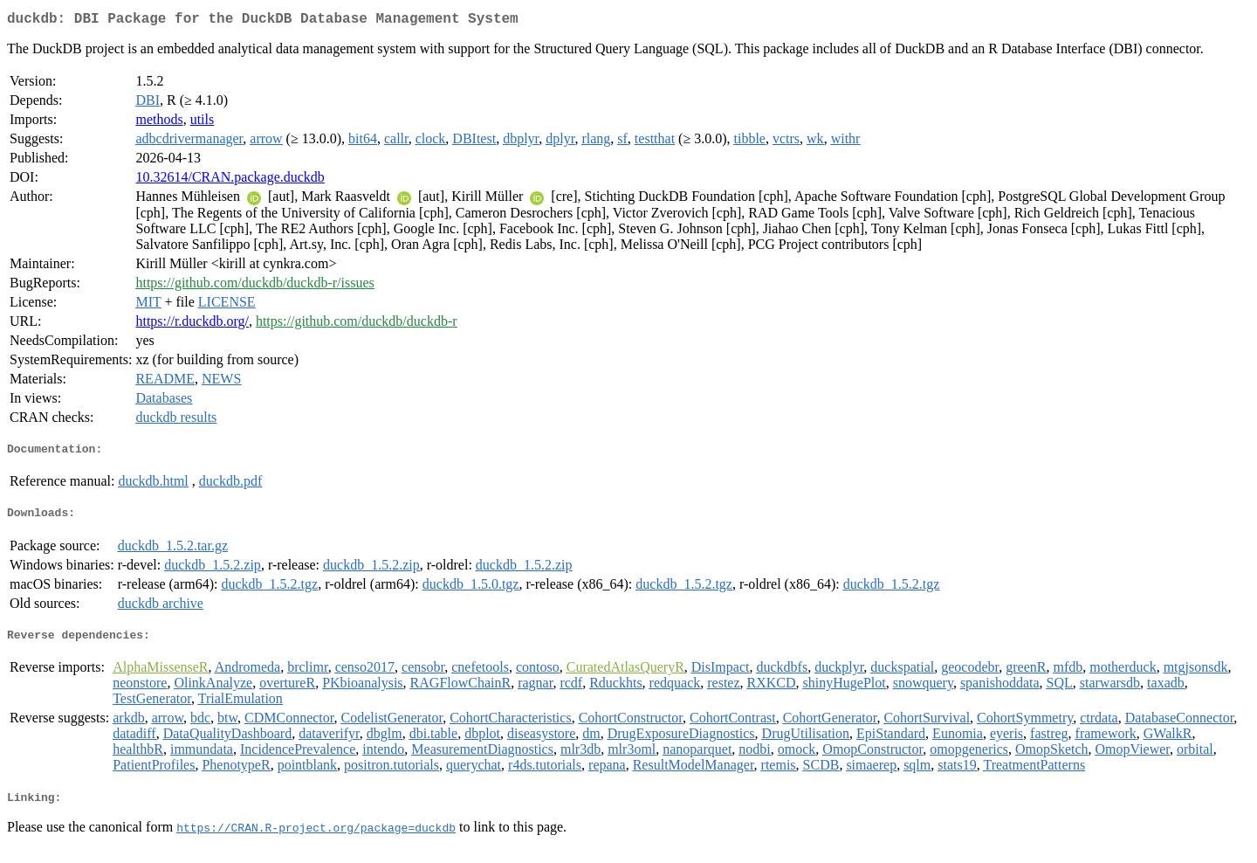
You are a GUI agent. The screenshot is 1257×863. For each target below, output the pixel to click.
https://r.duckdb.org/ (191, 324)
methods (158, 122)
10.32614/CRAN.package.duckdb (229, 180)
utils (202, 122)
